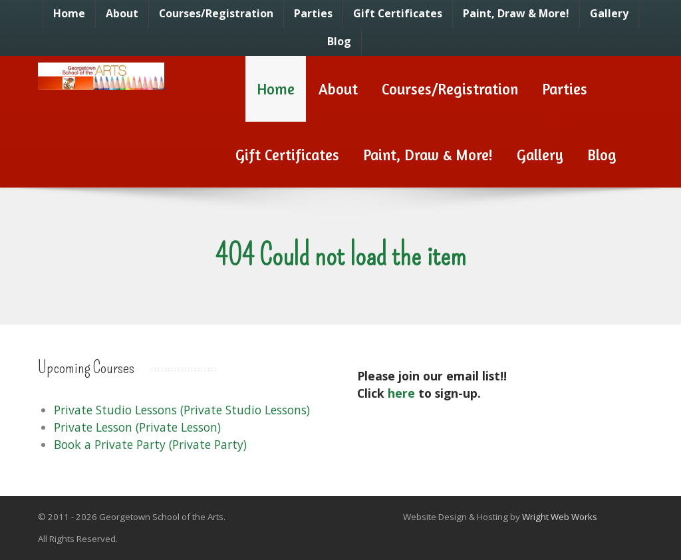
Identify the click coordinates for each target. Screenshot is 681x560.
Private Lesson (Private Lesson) (137, 427)
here (401, 393)
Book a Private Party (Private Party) (150, 444)
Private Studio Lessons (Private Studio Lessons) (182, 410)
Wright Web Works (559, 517)
